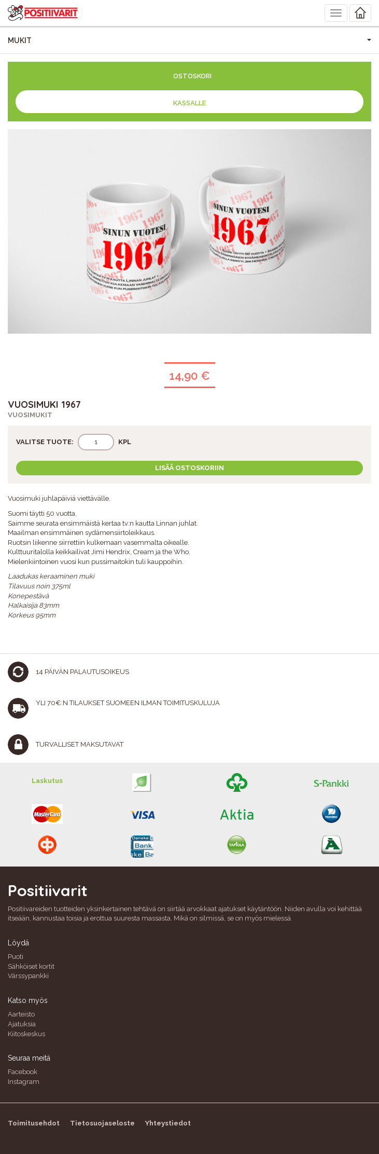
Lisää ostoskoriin (189, 468)
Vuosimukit (30, 415)
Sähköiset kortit (31, 966)
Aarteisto (21, 1014)
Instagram (23, 1082)
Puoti (15, 956)
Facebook (22, 1072)
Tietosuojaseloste (102, 1123)
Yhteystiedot (168, 1123)
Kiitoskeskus (26, 1034)
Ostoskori (192, 76)
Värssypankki (28, 976)
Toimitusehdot (34, 1123)
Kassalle (189, 103)
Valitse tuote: (45, 442)
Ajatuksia (22, 1024)
